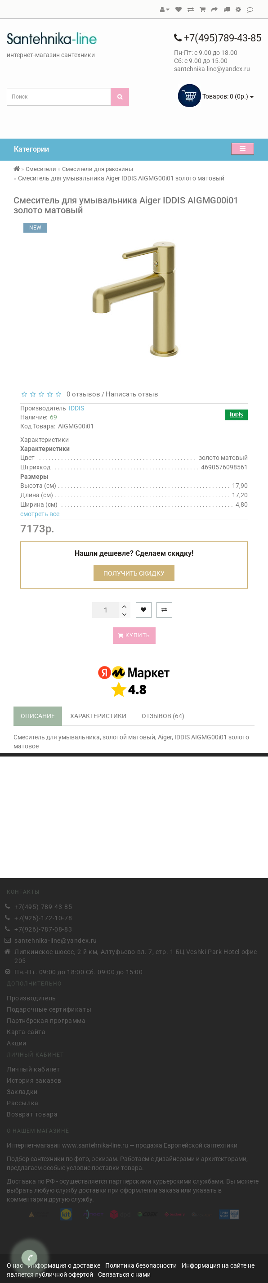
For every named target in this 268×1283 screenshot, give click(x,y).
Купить (134, 635)
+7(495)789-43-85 (217, 38)
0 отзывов (81, 394)
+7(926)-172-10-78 (43, 916)
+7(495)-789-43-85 (43, 905)
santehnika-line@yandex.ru (55, 938)
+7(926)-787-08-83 (43, 927)
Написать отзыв (132, 394)
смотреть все (39, 514)
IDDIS (76, 408)
